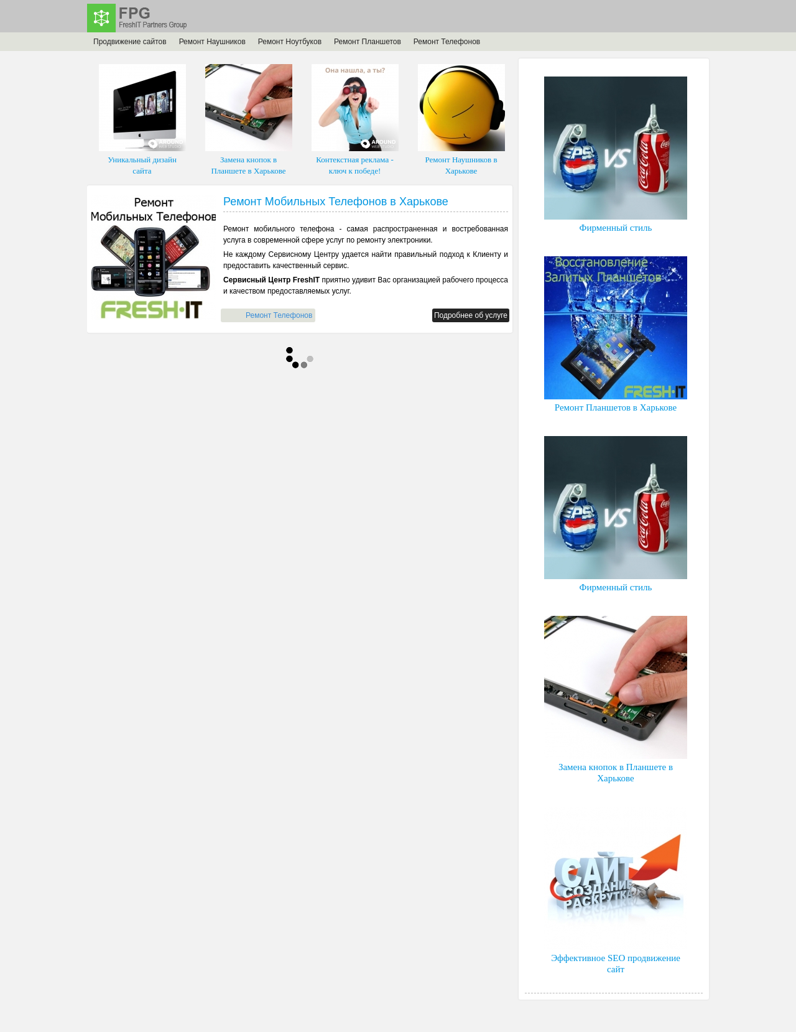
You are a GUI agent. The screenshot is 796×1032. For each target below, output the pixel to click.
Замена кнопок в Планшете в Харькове (248, 119)
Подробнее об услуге (470, 315)
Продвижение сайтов (130, 41)
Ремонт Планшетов (367, 41)
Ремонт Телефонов (447, 41)
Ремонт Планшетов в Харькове (615, 334)
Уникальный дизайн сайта (142, 119)
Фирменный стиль (615, 155)
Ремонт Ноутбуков (290, 41)
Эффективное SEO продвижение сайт (615, 890)
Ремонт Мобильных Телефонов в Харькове (335, 201)
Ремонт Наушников (212, 41)
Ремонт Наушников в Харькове (461, 119)
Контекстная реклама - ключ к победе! (355, 119)
